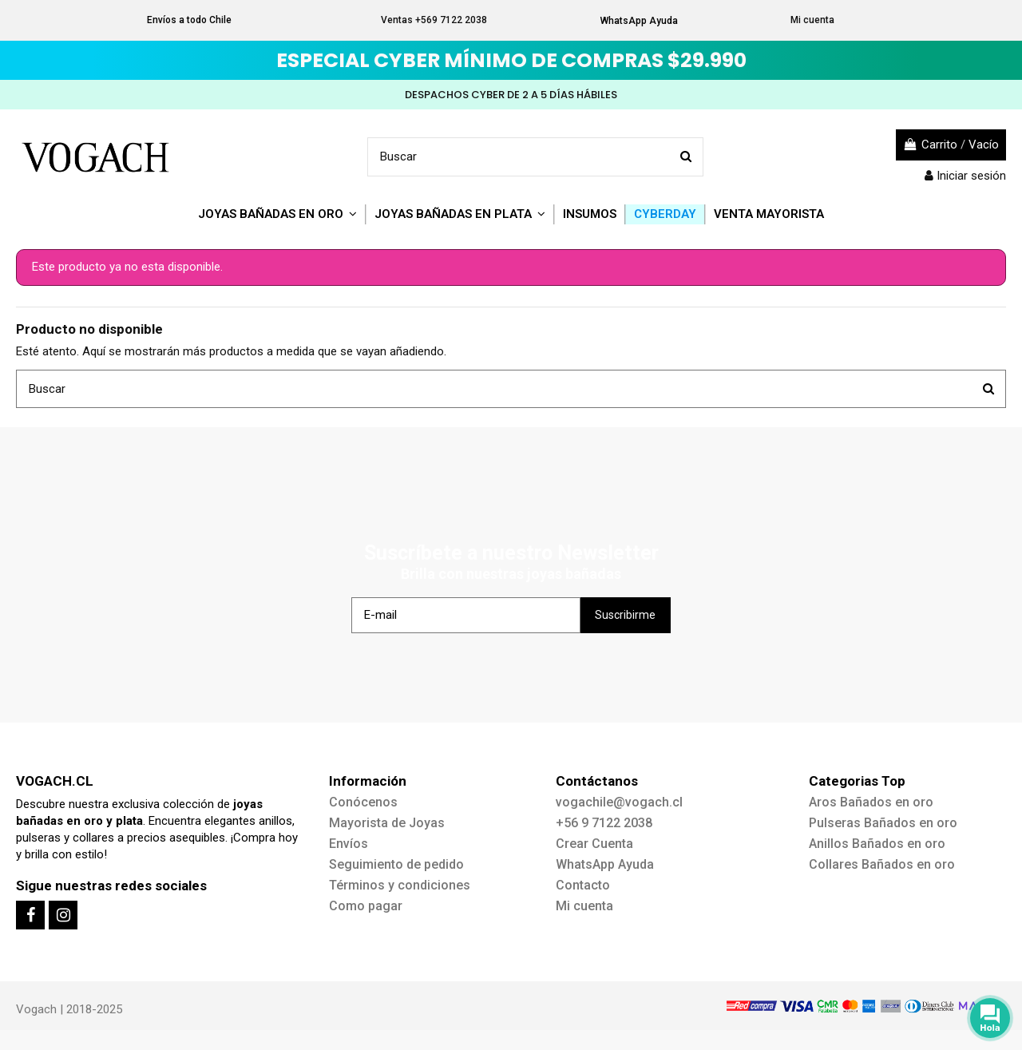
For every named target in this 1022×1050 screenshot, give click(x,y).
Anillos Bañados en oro (877, 843)
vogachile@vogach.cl (619, 802)
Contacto (583, 885)
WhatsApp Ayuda (639, 20)
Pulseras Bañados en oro (883, 822)
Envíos (348, 843)
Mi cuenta (812, 20)
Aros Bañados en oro (871, 802)
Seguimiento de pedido (396, 864)
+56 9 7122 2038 (604, 822)
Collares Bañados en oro (882, 864)
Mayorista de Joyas (387, 822)
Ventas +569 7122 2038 (434, 20)
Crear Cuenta (594, 843)
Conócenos (363, 802)
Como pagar (365, 905)
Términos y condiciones (399, 885)
